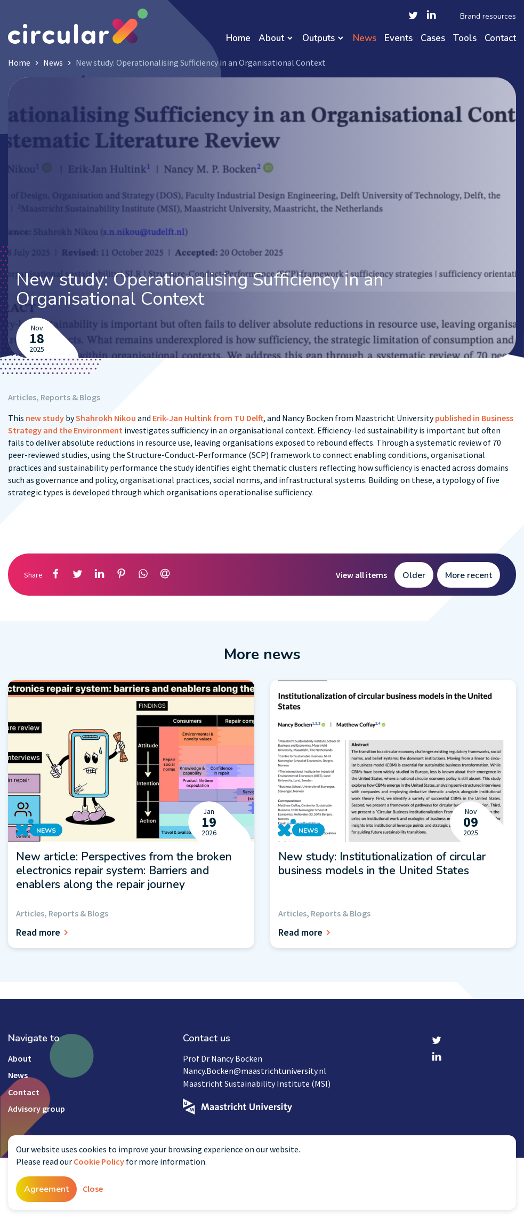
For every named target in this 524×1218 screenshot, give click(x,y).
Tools (465, 39)
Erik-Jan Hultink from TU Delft (207, 418)
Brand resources (488, 16)
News (364, 39)
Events (398, 39)
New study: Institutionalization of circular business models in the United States (382, 863)
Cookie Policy (99, 1161)
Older (413, 575)
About (271, 39)
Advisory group (36, 1108)
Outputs (318, 39)
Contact (500, 39)
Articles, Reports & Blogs (54, 397)
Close (93, 1188)
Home (238, 39)
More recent (468, 575)
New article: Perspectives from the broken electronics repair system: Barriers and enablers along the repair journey (124, 870)
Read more (43, 932)
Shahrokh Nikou (107, 418)
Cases (433, 39)
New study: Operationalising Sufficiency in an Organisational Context (201, 62)
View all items (361, 575)
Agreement (46, 1189)
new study (44, 418)
